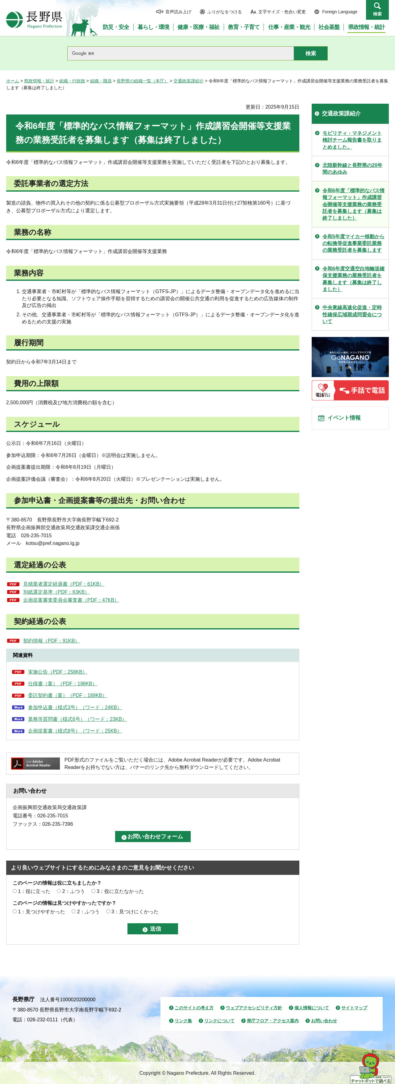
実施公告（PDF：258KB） (57, 672)
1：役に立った (34, 891)
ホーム (12, 80)
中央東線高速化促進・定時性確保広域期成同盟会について (352, 314)
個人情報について (311, 1007)
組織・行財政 (72, 80)
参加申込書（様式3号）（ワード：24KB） (75, 707)
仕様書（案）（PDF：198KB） (62, 683)
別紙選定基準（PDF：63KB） (56, 592)
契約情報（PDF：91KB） (51, 640)
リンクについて (219, 1020)
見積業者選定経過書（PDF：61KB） (63, 584)
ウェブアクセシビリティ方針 (254, 1007)
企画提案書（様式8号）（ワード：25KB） (75, 730)
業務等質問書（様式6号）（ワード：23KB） (77, 719)
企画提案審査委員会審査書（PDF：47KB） (71, 600)
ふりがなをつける (224, 11)
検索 (377, 13)
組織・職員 (101, 80)
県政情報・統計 (39, 80)
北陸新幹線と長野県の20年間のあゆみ (352, 169)
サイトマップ (354, 1007)
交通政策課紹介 (188, 80)
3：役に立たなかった (120, 891)
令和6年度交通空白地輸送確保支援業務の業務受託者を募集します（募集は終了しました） (353, 279)
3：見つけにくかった (135, 911)
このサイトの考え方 (194, 1007)
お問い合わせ (324, 1020)
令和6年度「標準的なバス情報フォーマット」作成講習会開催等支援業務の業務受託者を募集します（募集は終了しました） (353, 204)
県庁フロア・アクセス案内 (273, 1020)
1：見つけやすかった (41, 911)
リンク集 (183, 1020)
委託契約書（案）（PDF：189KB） (67, 695)
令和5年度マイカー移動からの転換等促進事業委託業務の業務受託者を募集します (353, 243)
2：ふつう (73, 891)
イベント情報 (345, 419)
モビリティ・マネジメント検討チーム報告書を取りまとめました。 (352, 140)
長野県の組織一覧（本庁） (142, 80)
